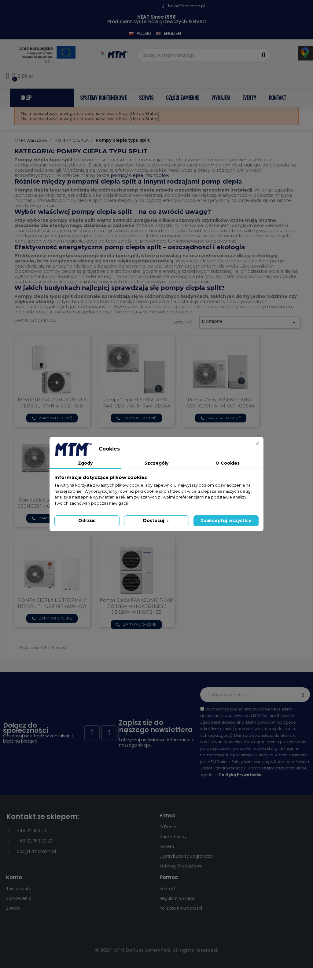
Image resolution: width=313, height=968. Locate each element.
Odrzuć (86, 520)
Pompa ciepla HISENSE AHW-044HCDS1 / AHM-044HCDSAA (136, 403)
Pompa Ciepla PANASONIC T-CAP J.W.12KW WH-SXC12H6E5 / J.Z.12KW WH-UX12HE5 (136, 606)
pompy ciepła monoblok (140, 175)
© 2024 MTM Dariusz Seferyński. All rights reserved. (156, 950)
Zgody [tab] (85, 463)
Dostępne (250, 322)
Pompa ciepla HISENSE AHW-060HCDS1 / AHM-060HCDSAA (221, 403)
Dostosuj (156, 520)
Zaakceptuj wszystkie (226, 520)
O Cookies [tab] (227, 463)
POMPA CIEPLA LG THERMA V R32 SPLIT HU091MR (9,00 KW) (52, 603)
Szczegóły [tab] (156, 463)
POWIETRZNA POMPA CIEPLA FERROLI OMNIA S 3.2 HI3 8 (52, 403)
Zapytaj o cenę (51, 417)
